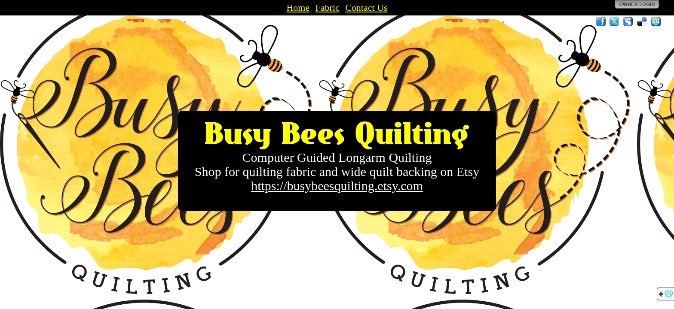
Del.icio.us (642, 21)
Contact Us (366, 7)
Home (297, 7)
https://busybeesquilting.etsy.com (337, 186)
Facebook (601, 21)
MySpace (628, 21)
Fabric (328, 7)
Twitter (615, 21)
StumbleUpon (656, 21)
